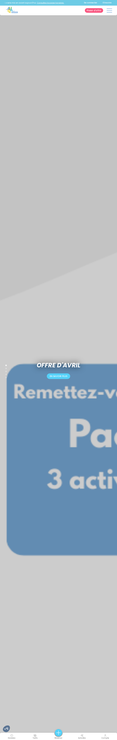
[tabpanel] (58, 370)
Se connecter (90, 2)
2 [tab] (4, 368)
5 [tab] (4, 377)
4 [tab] (4, 374)
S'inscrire (107, 2)
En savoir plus (58, 376)
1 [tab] (4, 364)
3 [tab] (4, 371)
